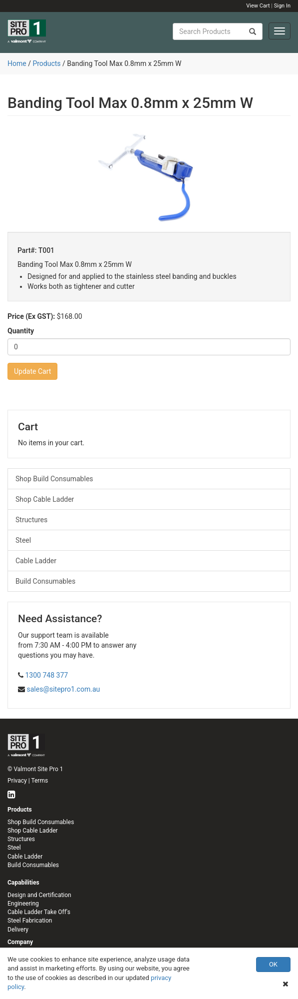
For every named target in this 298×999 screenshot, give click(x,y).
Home (16, 63)
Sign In (282, 5)
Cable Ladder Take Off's (38, 912)
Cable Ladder (35, 561)
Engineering (23, 903)
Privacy (17, 780)
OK (273, 964)
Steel (23, 540)
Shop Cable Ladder (44, 499)
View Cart (258, 5)
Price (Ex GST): (31, 316)
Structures (31, 520)
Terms (39, 780)
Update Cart (32, 371)
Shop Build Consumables (54, 479)
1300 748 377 (46, 675)
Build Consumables (45, 581)
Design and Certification (39, 895)
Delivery (17, 929)
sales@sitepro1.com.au (63, 689)
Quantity (20, 331)
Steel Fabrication (29, 920)
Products (46, 63)
